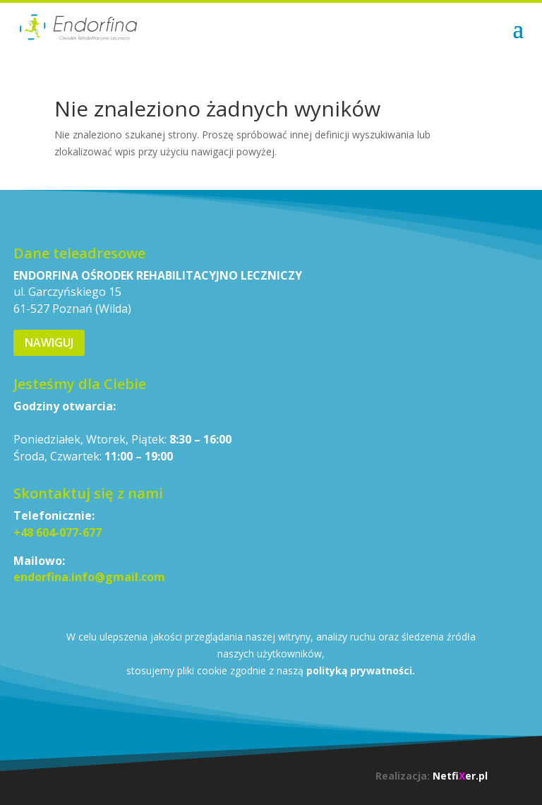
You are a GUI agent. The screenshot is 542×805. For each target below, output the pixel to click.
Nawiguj (49, 342)
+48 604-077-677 (57, 532)
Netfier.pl (460, 775)
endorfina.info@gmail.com (89, 577)
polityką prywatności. (360, 670)
